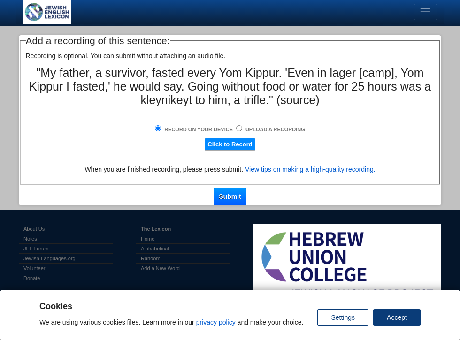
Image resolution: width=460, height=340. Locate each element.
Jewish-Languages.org (49, 258)
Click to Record (229, 144)
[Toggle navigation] (425, 12)
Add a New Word (160, 268)
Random (151, 258)
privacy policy (216, 322)
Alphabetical (155, 248)
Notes (30, 239)
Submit (230, 196)
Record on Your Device (198, 129)
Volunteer (34, 268)
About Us (34, 229)
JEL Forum (35, 248)
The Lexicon (156, 229)
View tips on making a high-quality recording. (310, 169)
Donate (31, 278)
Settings (343, 317)
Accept (397, 317)
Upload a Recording (275, 129)
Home (147, 239)
